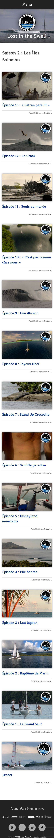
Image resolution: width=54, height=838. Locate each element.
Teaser (7, 775)
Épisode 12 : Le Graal (18, 156)
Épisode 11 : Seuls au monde (24, 206)
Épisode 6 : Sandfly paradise (24, 465)
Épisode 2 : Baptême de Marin (25, 673)
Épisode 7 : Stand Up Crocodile (25, 414)
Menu (27, 4)
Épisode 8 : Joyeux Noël (20, 364)
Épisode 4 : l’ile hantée (19, 572)
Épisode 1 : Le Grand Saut (22, 724)
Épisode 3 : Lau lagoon (19, 623)
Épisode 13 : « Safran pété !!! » (26, 105)
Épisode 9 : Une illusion (20, 313)
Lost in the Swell (27, 36)
